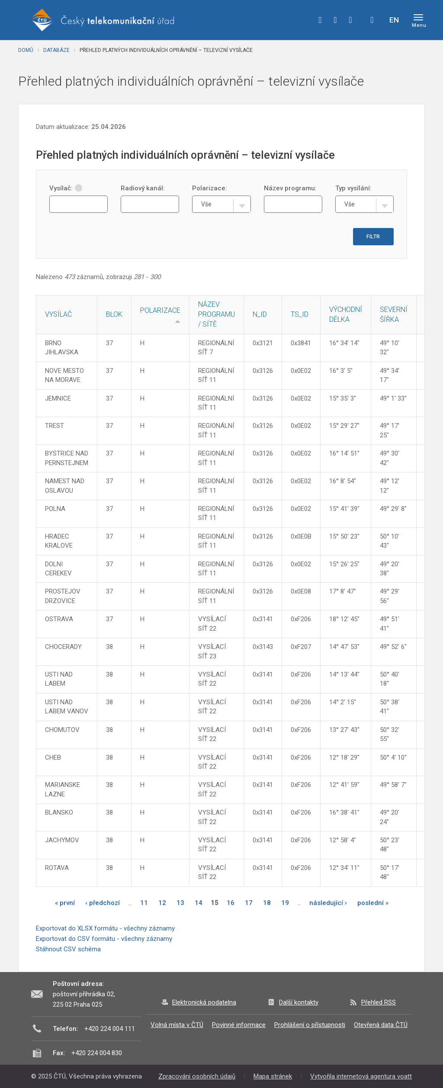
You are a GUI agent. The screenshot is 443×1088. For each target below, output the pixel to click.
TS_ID (299, 314)
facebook (320, 20)
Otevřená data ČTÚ (381, 1025)
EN (394, 20)
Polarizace (160, 310)
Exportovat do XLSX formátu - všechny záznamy (105, 928)
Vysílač (58, 314)
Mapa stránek (273, 1076)
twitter (335, 20)
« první (65, 903)
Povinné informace (239, 1025)
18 (267, 903)
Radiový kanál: (143, 188)
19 (285, 903)
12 (162, 903)
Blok (114, 314)
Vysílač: (65, 188)
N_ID (260, 314)
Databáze (56, 50)
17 (249, 903)
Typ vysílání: (353, 188)
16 (230, 903)
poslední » (372, 903)
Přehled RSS (378, 1002)
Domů (25, 50)
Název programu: (290, 188)
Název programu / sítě (216, 314)
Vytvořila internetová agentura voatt (361, 1076)
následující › (328, 903)
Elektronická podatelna (204, 1002)
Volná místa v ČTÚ (177, 1025)
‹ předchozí (102, 903)
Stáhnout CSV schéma (68, 949)
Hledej (372, 20)
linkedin (350, 20)
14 (198, 903)
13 (180, 903)
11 (144, 903)
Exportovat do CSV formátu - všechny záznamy (104, 939)
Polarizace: (209, 188)
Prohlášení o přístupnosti (309, 1025)
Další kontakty (298, 1002)
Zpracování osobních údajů (196, 1076)
